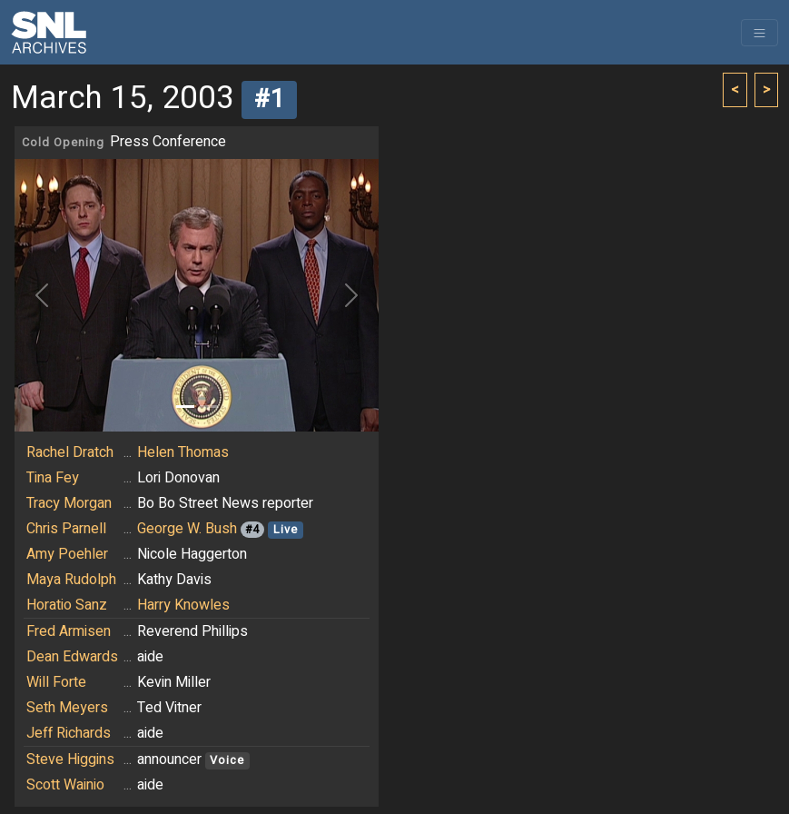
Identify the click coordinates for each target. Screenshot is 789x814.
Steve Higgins (70, 759)
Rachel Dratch (69, 452)
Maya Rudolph (71, 580)
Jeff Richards (68, 733)
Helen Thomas (183, 452)
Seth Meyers (67, 708)
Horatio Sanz (66, 605)
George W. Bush (187, 529)
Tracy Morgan (69, 503)
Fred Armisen (68, 631)
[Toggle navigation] (759, 32)
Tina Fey (52, 478)
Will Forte (56, 682)
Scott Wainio (65, 785)
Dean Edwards (72, 657)
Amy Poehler (67, 554)
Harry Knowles (183, 605)
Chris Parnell (66, 529)
